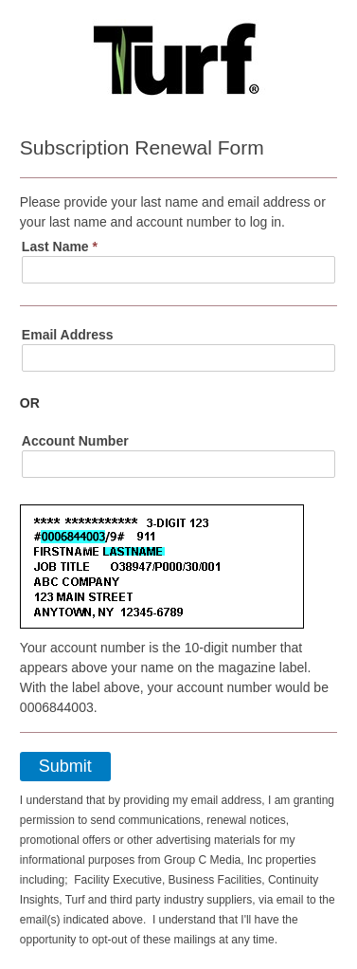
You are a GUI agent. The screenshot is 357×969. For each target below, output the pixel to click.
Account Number (75, 440)
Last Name (60, 246)
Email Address (68, 334)
